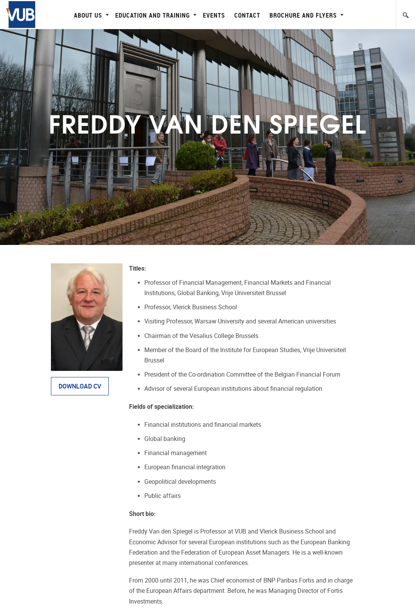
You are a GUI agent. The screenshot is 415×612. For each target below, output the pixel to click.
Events (214, 15)
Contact (247, 15)
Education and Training (154, 15)
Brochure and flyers (305, 15)
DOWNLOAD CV (80, 386)
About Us (90, 15)
